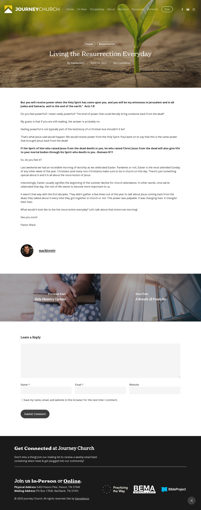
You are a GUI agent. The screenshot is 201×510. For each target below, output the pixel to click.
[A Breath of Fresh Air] (150, 298)
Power (89, 44)
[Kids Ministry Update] (50, 298)
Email (79, 384)
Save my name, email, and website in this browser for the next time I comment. (70, 400)
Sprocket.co (82, 498)
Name (25, 384)
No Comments (122, 63)
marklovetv (77, 63)
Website (134, 384)
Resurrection (107, 44)
